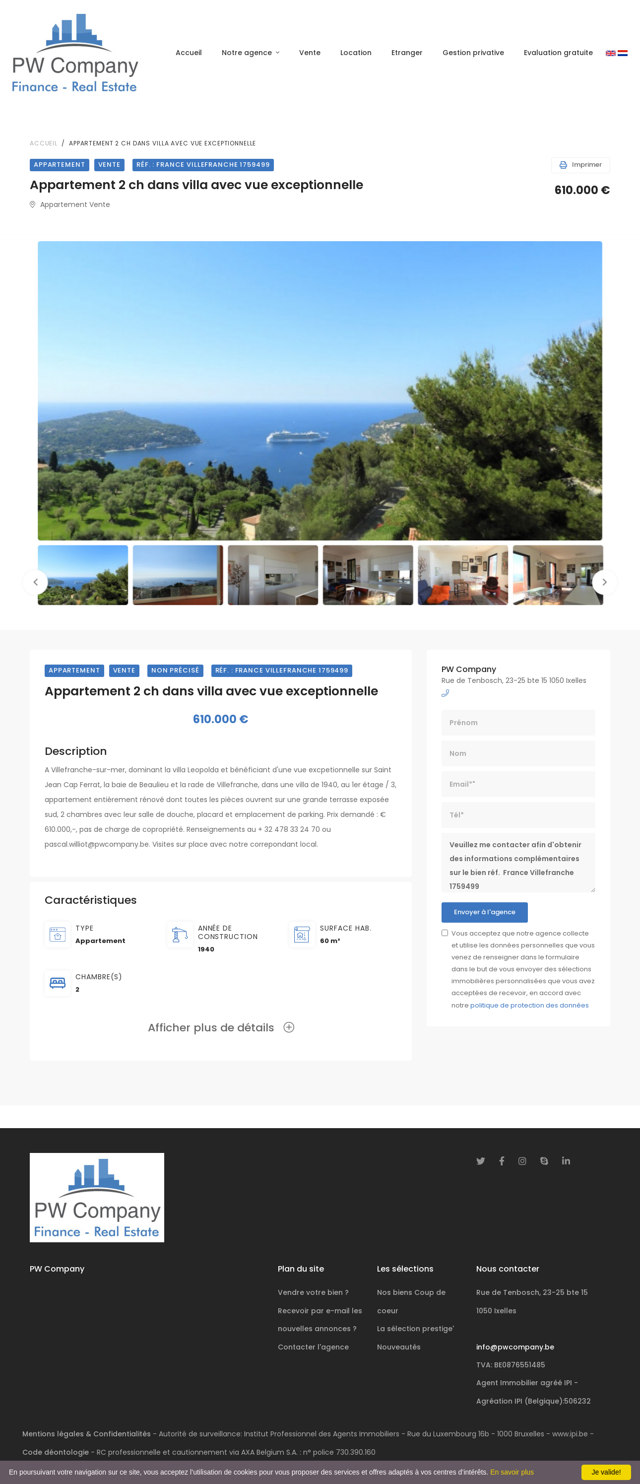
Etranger (407, 53)
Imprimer (581, 164)
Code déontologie (55, 1452)
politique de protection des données (529, 1005)
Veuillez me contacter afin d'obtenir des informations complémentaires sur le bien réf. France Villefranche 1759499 (518, 862)
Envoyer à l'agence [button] (484, 912)
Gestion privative (473, 53)
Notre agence (248, 53)
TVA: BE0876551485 (510, 1365)
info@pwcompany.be (515, 1347)
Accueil (189, 53)
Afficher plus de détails (221, 1027)
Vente (309, 53)
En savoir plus (512, 1472)
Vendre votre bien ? (313, 1292)
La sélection (415, 1329)
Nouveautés (399, 1347)
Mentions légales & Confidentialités (86, 1434)
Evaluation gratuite (558, 53)
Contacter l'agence (313, 1347)
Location (356, 53)
